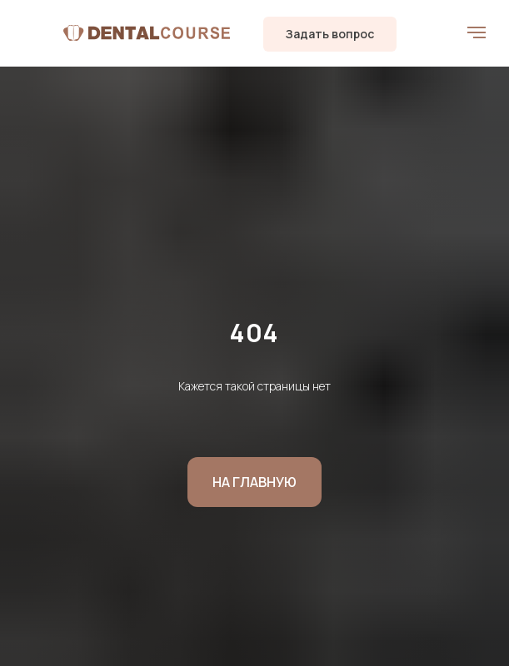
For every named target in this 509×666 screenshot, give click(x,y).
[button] (330, 34)
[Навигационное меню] (476, 32)
